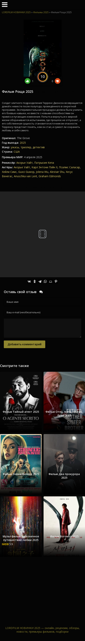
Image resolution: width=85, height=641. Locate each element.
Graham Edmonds (50, 176)
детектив (39, 147)
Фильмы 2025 (41, 12)
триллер (26, 147)
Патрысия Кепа (44, 162)
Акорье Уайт (24, 162)
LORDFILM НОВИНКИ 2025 (16, 12)
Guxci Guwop (26, 172)
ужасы (15, 147)
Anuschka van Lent (25, 176)
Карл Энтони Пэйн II (44, 167)
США (17, 151)
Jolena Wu (42, 172)
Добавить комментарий (24, 344)
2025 (23, 142)
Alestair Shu (57, 172)
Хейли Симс (9, 172)
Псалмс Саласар (69, 167)
